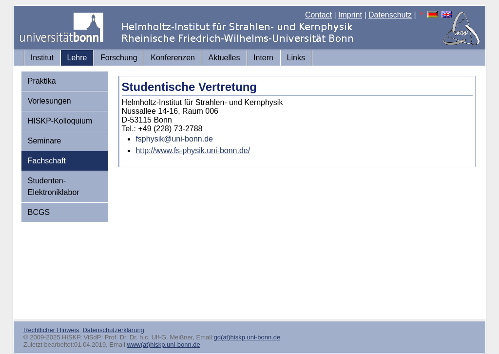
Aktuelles (224, 57)
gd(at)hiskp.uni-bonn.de (247, 337)
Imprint (350, 15)
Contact (318, 15)
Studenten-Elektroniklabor (53, 186)
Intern (263, 57)
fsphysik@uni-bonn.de (174, 139)
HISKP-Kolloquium (60, 121)
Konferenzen (173, 57)
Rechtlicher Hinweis (51, 330)
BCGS (39, 212)
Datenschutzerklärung (113, 330)
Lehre (77, 57)
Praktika (42, 81)
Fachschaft (47, 161)
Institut (42, 57)
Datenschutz (390, 15)
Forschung (118, 57)
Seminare (44, 141)
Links (296, 57)
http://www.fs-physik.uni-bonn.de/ (192, 150)
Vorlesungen (49, 101)
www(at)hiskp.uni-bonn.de (163, 344)
